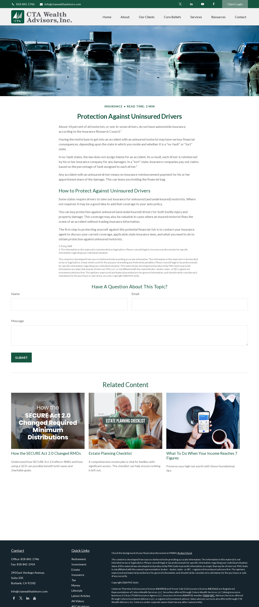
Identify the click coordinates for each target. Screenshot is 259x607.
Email (135, 294)
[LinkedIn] (191, 4)
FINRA (206, 595)
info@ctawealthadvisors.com (60, 4)
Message (17, 321)
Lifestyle (76, 590)
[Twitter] (180, 4)
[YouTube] (202, 4)
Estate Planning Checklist (110, 453)
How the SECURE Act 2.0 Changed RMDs (46, 453)
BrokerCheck (185, 553)
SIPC (212, 595)
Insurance (77, 575)
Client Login (235, 4)
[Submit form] (21, 357)
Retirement (78, 559)
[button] (107, 17)
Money (75, 585)
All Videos (77, 601)
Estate (75, 569)
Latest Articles (80, 596)
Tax (73, 580)
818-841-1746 (22, 4)
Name (15, 294)
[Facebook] (213, 4)
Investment (78, 564)
